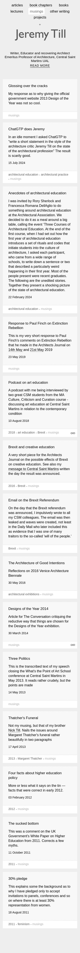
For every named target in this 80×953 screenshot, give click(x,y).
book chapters (41, 5)
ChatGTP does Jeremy (26, 129)
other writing (59, 11)
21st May (37, 350)
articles (17, 5)
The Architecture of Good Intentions (36, 563)
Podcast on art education (28, 383)
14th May (15, 350)
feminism (24, 924)
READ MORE (40, 65)
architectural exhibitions (23, 594)
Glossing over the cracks (28, 86)
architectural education (23, 174)
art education (26, 432)
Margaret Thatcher (30, 758)
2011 (11, 864)
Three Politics (19, 659)
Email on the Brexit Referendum (33, 500)
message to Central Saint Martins (33, 469)
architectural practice (54, 174)
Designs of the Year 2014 (28, 609)
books (63, 5)
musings (36, 11)
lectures (16, 11)
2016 (11, 486)
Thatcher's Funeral (23, 718)
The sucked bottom (23, 823)
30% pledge (17, 879)
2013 (11, 758)
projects (40, 17)
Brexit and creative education (31, 447)
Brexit (41, 432)
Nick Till (14, 730)
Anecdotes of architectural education (37, 193)
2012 (11, 809)
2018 (11, 432)
